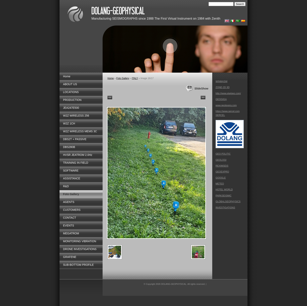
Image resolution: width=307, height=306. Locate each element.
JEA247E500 (71, 107)
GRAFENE (69, 257)
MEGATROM (71, 233)
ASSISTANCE (71, 178)
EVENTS (68, 225)
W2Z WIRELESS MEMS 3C (80, 131)
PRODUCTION (72, 99)
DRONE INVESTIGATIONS (80, 249)
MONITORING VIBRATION (79, 241)
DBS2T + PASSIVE (75, 139)
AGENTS (68, 202)
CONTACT (69, 217)
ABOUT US (70, 84)
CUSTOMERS (71, 209)
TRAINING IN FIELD (75, 162)
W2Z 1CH (69, 123)
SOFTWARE (71, 170)
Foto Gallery (71, 194)
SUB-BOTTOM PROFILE (78, 264)
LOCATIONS (71, 92)
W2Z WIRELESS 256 (76, 115)
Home (66, 76)
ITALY (135, 78)
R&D (66, 186)
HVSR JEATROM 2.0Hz (77, 154)
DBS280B (69, 147)
